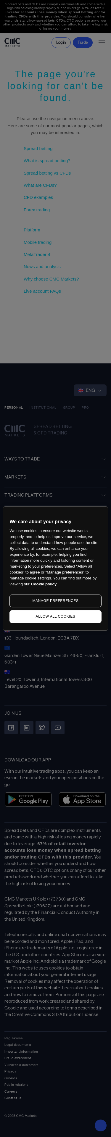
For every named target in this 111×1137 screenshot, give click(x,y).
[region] (55, 568)
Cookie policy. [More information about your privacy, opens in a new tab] (44, 584)
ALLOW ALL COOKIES (55, 616)
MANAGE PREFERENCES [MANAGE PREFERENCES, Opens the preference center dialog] (55, 601)
